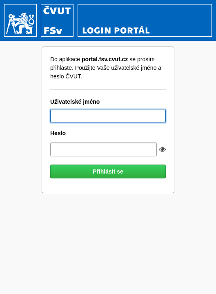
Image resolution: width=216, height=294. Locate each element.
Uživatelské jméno (75, 101)
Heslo (58, 133)
